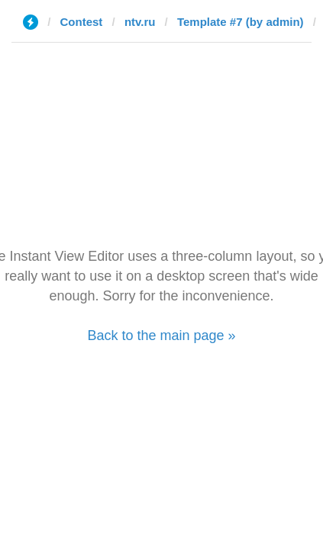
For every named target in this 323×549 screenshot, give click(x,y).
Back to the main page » (161, 335)
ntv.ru (140, 21)
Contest (81, 21)
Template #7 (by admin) (240, 21)
